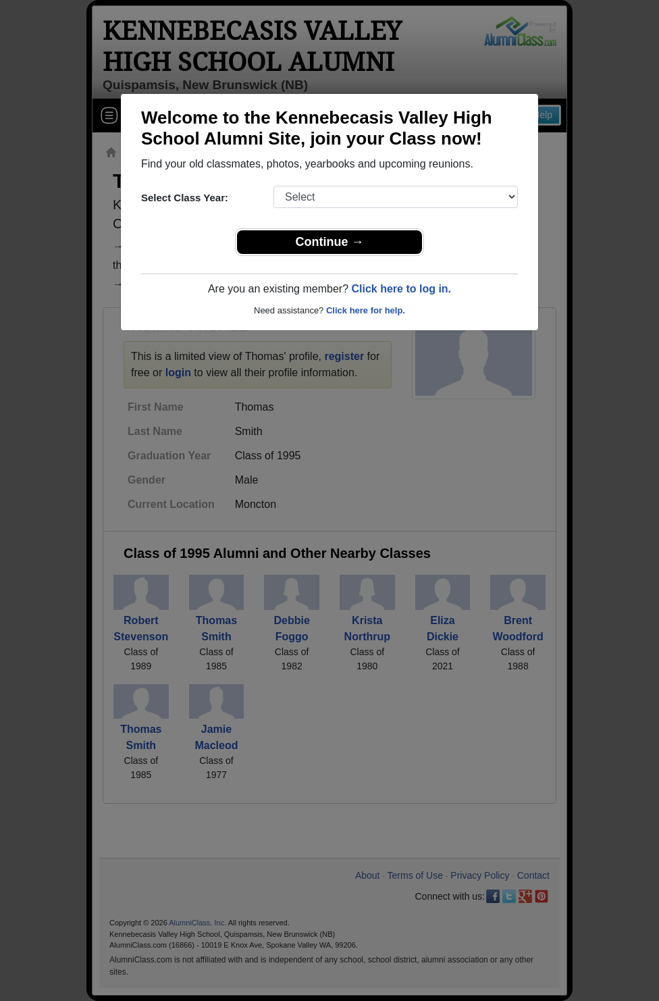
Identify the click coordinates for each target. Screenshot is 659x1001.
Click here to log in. (401, 288)
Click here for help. (365, 310)
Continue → (330, 242)
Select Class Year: (184, 197)
